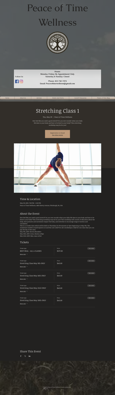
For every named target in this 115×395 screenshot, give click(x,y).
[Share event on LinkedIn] (29, 356)
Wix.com (45, 388)
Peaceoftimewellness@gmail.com (60, 83)
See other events (57, 135)
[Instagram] (21, 81)
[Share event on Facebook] (21, 356)
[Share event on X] (25, 356)
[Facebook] (17, 81)
